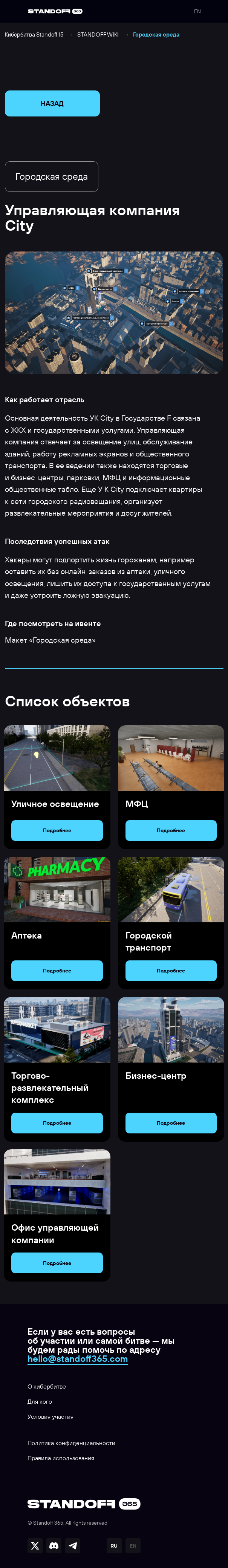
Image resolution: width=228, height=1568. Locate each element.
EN (197, 11)
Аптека (26, 935)
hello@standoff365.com (78, 1358)
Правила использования (61, 1458)
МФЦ (136, 803)
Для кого (40, 1401)
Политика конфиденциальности (71, 1443)
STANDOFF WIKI (98, 34)
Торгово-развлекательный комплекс (50, 1088)
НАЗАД (52, 103)
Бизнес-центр (156, 1075)
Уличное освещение (55, 803)
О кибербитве (47, 1386)
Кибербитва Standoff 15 (34, 34)
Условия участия (50, 1416)
